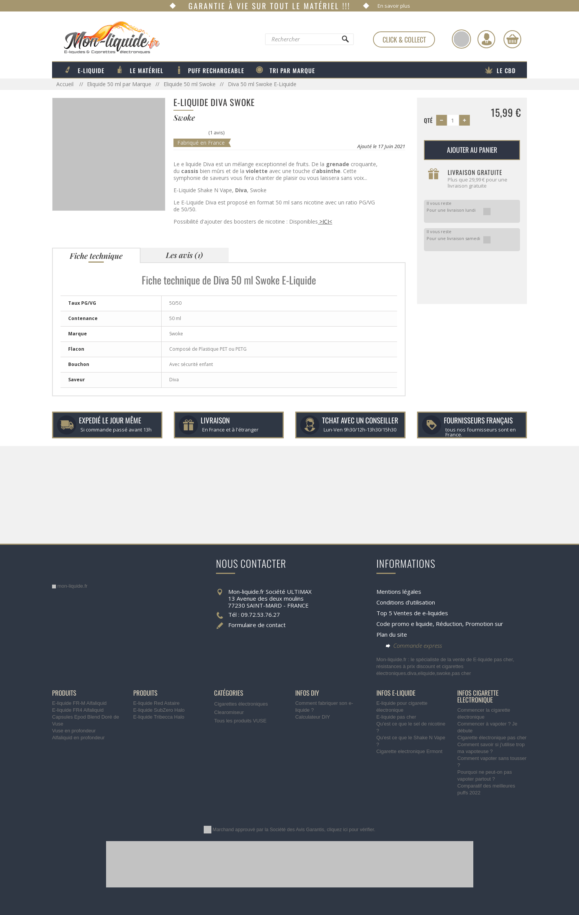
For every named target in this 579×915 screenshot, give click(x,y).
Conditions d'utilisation (405, 602)
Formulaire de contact (257, 625)
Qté (428, 120)
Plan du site (391, 634)
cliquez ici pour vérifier (350, 829)
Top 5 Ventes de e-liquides (412, 613)
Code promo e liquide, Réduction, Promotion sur (439, 623)
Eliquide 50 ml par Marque (119, 84)
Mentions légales (398, 591)
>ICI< (325, 221)
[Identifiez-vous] (486, 39)
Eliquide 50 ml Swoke (190, 84)
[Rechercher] (345, 41)
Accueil (65, 84)
